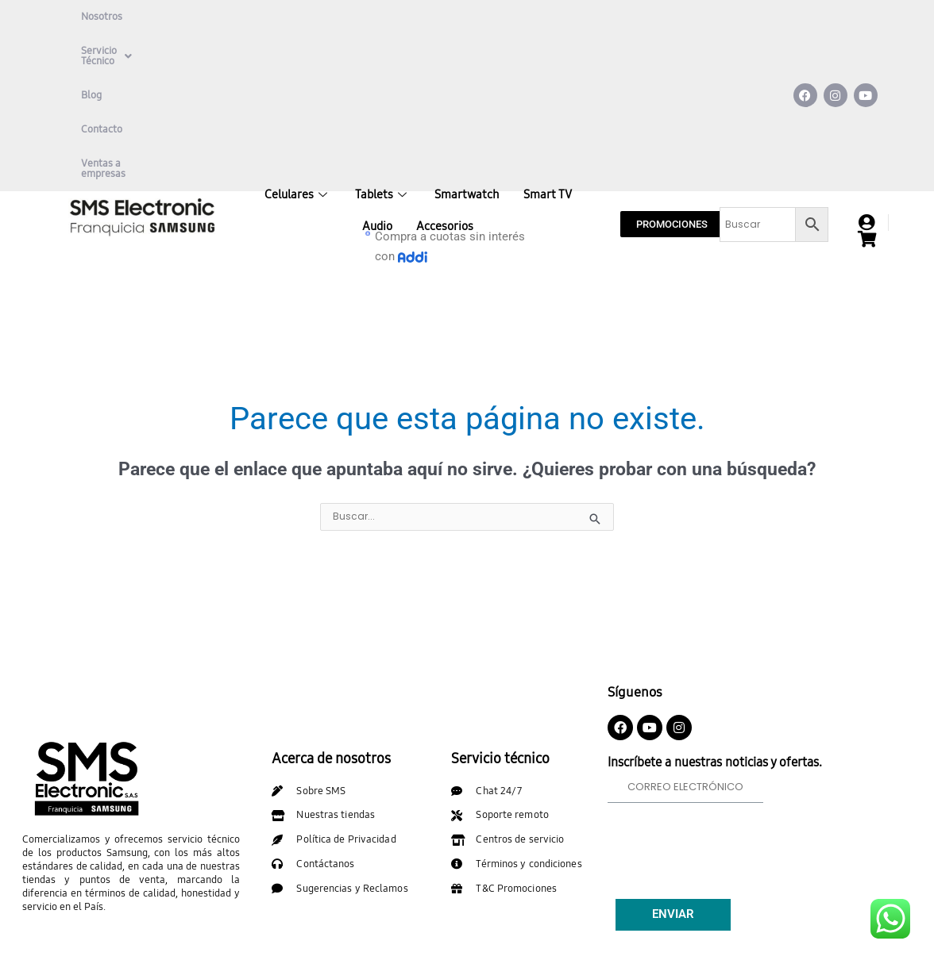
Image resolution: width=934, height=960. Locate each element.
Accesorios (444, 103)
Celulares (297, 71)
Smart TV (547, 71)
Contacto (321, 16)
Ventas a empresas (124, 50)
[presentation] (728, 719)
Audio (377, 103)
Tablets (383, 71)
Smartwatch (467, 71)
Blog (267, 16)
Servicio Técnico (189, 16)
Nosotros (101, 16)
